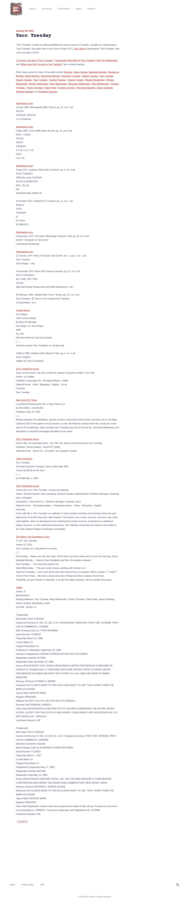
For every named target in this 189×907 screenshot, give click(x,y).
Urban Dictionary (24, 459)
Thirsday (114, 84)
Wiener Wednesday (38, 84)
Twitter (19, 587)
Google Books (23, 310)
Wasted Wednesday (95, 80)
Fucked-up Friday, (66, 88)
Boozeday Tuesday (70, 76)
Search (91, 9)
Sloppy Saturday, (105, 88)
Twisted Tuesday (75, 80)
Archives (47, 9)
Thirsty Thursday (34, 88)
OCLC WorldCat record (27, 369)
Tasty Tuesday (106, 76)
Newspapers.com (24, 103)
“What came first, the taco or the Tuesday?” (41, 64)
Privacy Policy (28, 885)
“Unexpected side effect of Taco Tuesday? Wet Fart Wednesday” (86, 60)
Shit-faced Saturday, (86, 88)
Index (79, 9)
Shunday (68, 72)
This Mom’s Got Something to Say (33, 537)
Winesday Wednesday (79, 84)
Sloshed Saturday (24, 92)
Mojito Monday (32, 76)
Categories (63, 9)
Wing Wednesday (100, 84)
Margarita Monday (98, 72)
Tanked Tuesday (90, 76)
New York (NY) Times (26, 400)
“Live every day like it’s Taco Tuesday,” (35, 60)
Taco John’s (80, 49)
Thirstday (20, 88)
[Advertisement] (148, 50)
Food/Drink (22, 822)
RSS (42, 885)
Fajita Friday (50, 88)
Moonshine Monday (50, 76)
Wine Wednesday (58, 84)
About (33, 9)
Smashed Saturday (47, 92)
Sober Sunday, (81, 72)
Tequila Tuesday (24, 80)
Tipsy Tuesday (40, 80)
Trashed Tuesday (57, 80)
